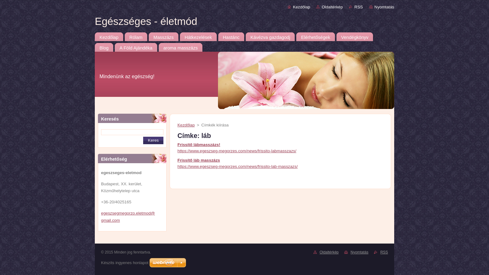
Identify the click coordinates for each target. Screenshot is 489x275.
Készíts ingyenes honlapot (124, 262)
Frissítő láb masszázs (198, 160)
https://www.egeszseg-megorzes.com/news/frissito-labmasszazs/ (236, 151)
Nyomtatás (384, 7)
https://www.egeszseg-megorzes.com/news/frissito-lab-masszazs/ (237, 166)
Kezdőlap (301, 7)
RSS (358, 7)
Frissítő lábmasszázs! (198, 144)
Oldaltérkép (332, 7)
